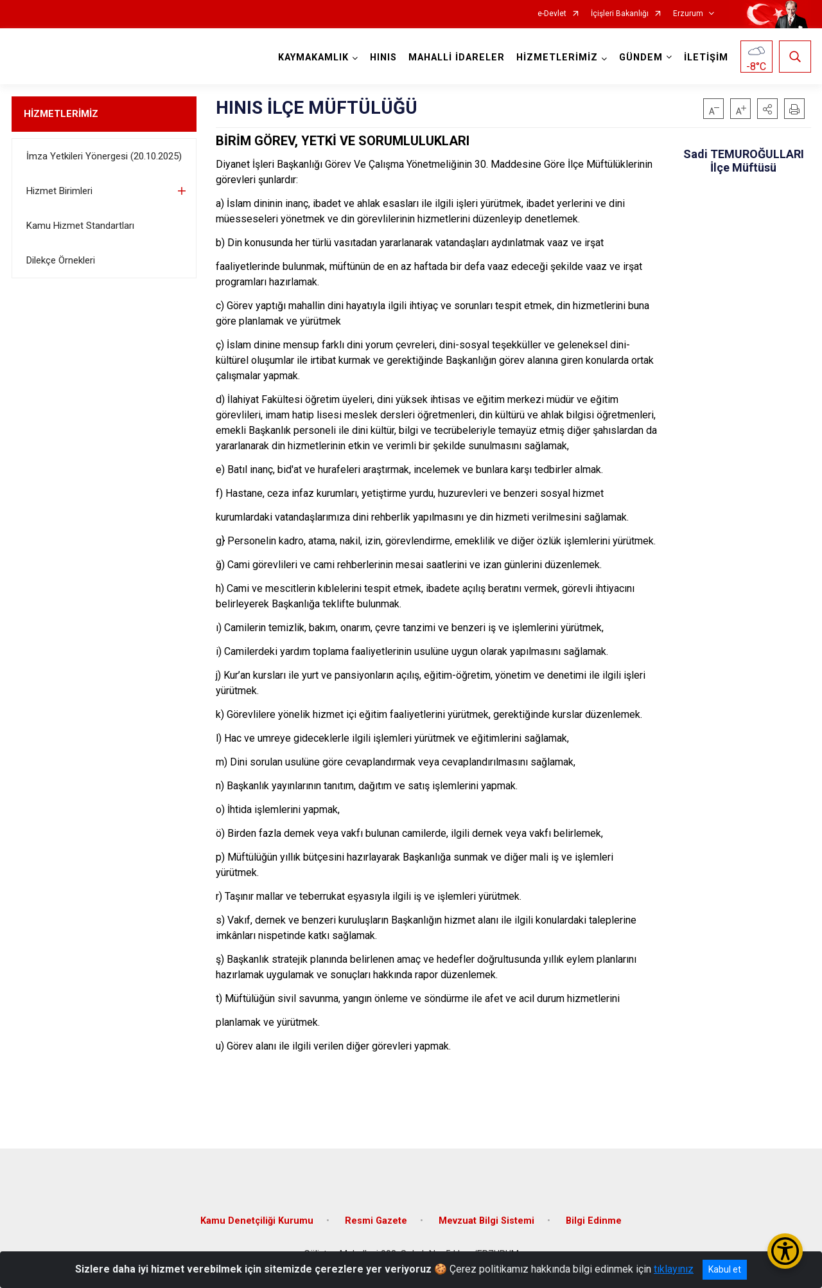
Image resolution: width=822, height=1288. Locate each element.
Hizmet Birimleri (59, 191)
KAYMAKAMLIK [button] (313, 57)
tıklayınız (674, 1269)
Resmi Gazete (376, 1220)
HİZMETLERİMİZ (61, 114)
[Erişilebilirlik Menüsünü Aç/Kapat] (785, 1251)
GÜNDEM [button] (641, 57)
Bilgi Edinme (594, 1220)
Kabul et (724, 1269)
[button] (767, 108)
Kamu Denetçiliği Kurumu (256, 1220)
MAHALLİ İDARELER (456, 57)
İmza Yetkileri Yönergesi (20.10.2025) (104, 156)
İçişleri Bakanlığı (620, 14)
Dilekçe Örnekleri (60, 260)
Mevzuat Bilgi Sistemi (486, 1220)
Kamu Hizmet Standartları (80, 225)
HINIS (383, 57)
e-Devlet (552, 14)
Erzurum (688, 14)
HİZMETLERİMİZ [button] (557, 57)
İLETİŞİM (706, 57)
